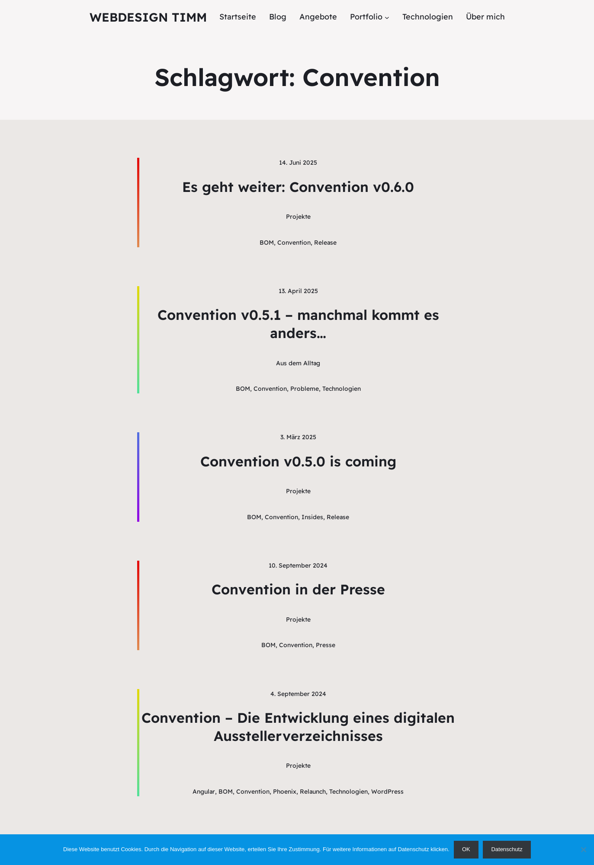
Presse (325, 645)
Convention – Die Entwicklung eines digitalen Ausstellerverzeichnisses (298, 726)
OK (466, 849)
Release (325, 242)
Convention (294, 242)
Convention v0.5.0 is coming (298, 461)
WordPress (387, 791)
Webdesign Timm (148, 17)
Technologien (341, 389)
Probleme (304, 389)
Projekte (298, 216)
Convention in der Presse (298, 589)
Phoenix (284, 791)
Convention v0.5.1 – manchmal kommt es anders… (298, 324)
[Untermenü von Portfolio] (387, 17)
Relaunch (313, 791)
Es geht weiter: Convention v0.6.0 (298, 186)
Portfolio (366, 17)
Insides (312, 517)
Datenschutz (506, 849)
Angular (204, 791)
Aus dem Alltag (298, 363)
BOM (267, 242)
